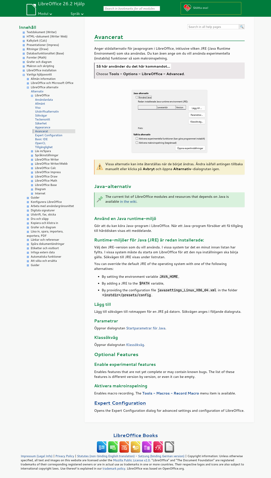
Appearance (42, 127)
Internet (40, 193)
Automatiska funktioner (46, 257)
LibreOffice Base (46, 185)
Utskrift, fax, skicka (43, 214)
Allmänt (40, 104)
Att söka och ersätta (44, 261)
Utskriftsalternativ (47, 111)
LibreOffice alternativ (44, 87)
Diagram (40, 189)
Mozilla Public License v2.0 (131, 460)
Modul (43, 13)
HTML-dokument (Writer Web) (47, 36)
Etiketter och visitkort (45, 248)
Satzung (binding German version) (161, 456)
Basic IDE (41, 139)
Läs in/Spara (43, 151)
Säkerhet (41, 123)
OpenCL (40, 143)
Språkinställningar (46, 155)
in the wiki (128, 201)
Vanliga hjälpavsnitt (39, 74)
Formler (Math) (36, 57)
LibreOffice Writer (47, 159)
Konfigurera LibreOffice (46, 202)
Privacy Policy (64, 456)
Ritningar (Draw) (37, 49)
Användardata (44, 100)
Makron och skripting (40, 66)
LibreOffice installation (41, 70)
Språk (75, 13)
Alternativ (37, 91)
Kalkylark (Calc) (37, 41)
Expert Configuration (48, 135)
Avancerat (41, 131)
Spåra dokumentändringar (47, 244)
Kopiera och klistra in (44, 223)
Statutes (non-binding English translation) (106, 456)
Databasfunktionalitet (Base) (45, 53)
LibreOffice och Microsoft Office (52, 83)
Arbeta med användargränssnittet (52, 206)
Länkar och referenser (45, 240)
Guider (35, 197)
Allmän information (43, 79)
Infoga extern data (43, 252)
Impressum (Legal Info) (37, 456)
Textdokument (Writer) (42, 32)
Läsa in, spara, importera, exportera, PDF (45, 233)
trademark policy (114, 468)
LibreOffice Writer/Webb (51, 164)
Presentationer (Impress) (43, 45)
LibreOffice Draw (46, 176)
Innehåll (27, 27)
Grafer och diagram (39, 62)
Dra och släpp (40, 219)
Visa (37, 108)
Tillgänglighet (44, 147)
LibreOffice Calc (45, 168)
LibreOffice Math (46, 181)
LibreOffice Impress (48, 172)
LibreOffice (42, 95)
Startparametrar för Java (145, 328)
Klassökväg (135, 344)
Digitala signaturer (43, 210)
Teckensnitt (42, 119)
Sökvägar (41, 115)
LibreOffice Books (135, 435)
